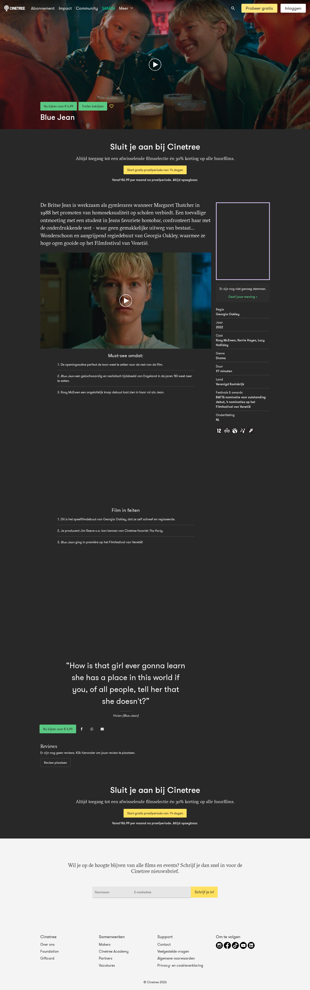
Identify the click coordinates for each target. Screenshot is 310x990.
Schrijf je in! (204, 892)
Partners (105, 958)
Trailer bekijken (93, 106)
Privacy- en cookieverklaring (180, 965)
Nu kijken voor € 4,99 (58, 106)
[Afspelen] (155, 64)
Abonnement (43, 8)
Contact (164, 944)
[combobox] (233, 8)
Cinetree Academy (114, 951)
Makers (105, 944)
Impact (65, 8)
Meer (126, 8)
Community (87, 8)
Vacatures (107, 965)
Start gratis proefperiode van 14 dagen (155, 170)
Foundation (49, 951)
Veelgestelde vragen (173, 951)
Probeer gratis (259, 8)
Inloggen (293, 8)
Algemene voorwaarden (176, 958)
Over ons (47, 944)
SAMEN (108, 8)
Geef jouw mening (242, 297)
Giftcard (47, 958)
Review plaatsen (55, 763)
